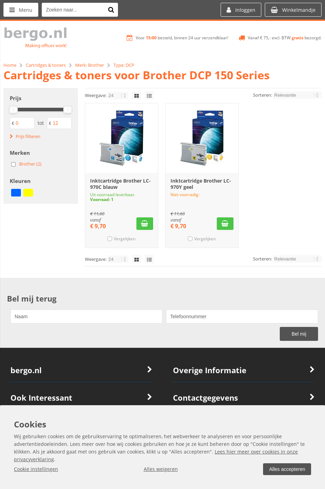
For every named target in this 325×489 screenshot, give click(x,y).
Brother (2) (30, 164)
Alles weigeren (161, 469)
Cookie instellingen (36, 469)
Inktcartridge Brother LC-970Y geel (201, 183)
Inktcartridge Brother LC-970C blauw (120, 183)
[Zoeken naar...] (111, 10)
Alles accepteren (287, 469)
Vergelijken (124, 239)
